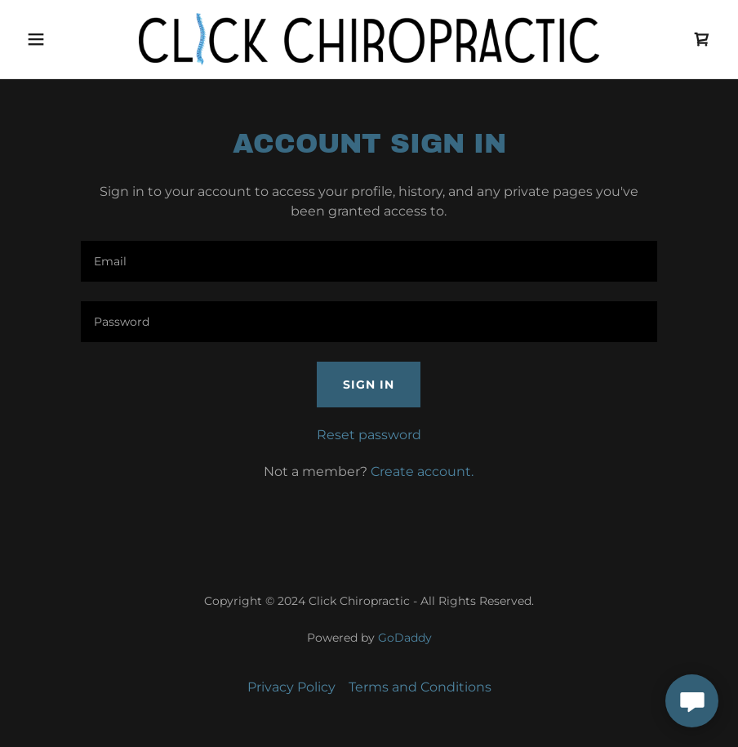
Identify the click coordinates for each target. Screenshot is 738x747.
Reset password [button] (369, 434)
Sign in (368, 384)
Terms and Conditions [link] (420, 687)
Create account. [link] (422, 471)
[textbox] (368, 261)
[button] (72, 39)
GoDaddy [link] (405, 637)
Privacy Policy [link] (291, 687)
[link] (369, 39)
